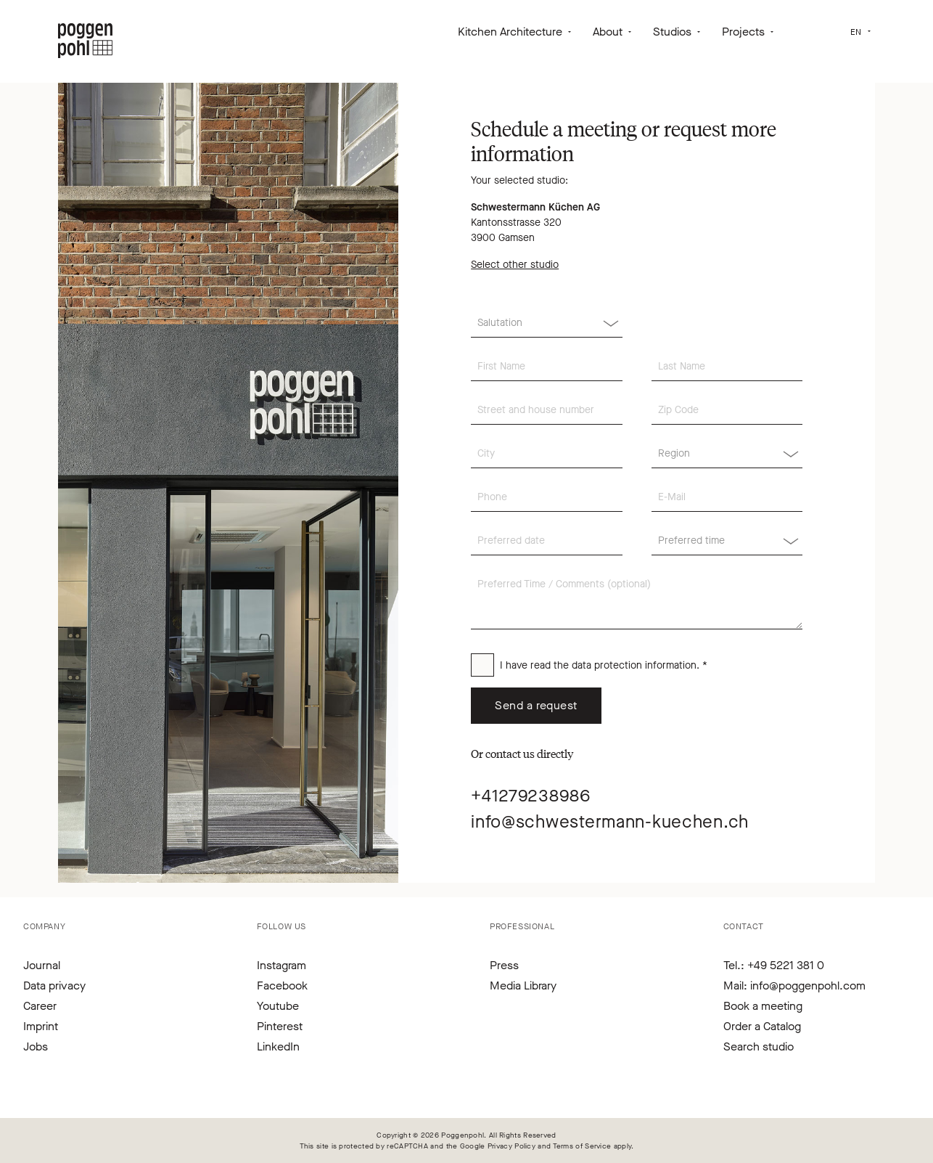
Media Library (523, 985)
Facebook (282, 985)
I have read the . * (603, 665)
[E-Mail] (727, 497)
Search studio (758, 1046)
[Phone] (546, 497)
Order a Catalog (762, 1026)
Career (40, 1005)
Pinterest (280, 1026)
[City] (546, 453)
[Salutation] (546, 323)
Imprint (40, 1026)
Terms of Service (582, 1146)
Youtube (278, 1005)
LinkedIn (278, 1046)
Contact (743, 926)
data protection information (634, 665)
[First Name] (546, 366)
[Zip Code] (727, 410)
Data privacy (54, 985)
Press (504, 965)
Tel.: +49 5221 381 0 (773, 965)
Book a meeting (762, 1005)
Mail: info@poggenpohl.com (794, 985)
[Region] (727, 453)
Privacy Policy (511, 1146)
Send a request (536, 705)
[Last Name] (727, 366)
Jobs (35, 1046)
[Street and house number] (546, 410)
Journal (41, 965)
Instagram (281, 965)
